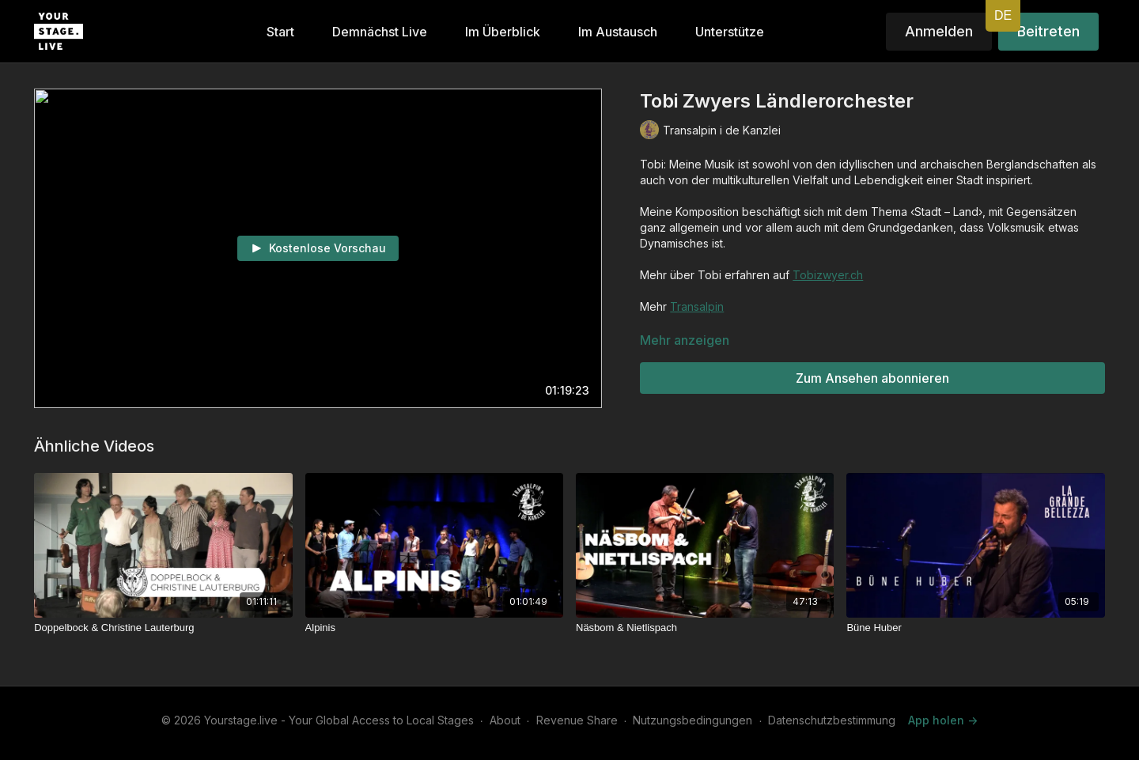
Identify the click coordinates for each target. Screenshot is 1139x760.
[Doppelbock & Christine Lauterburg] (163, 628)
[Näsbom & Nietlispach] (705, 628)
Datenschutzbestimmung (831, 720)
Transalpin (697, 306)
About (505, 720)
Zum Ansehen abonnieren (872, 378)
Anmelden (939, 31)
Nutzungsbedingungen (692, 720)
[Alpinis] (434, 628)
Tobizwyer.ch (828, 275)
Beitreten (1048, 31)
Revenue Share (577, 720)
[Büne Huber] (975, 628)
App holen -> (943, 720)
